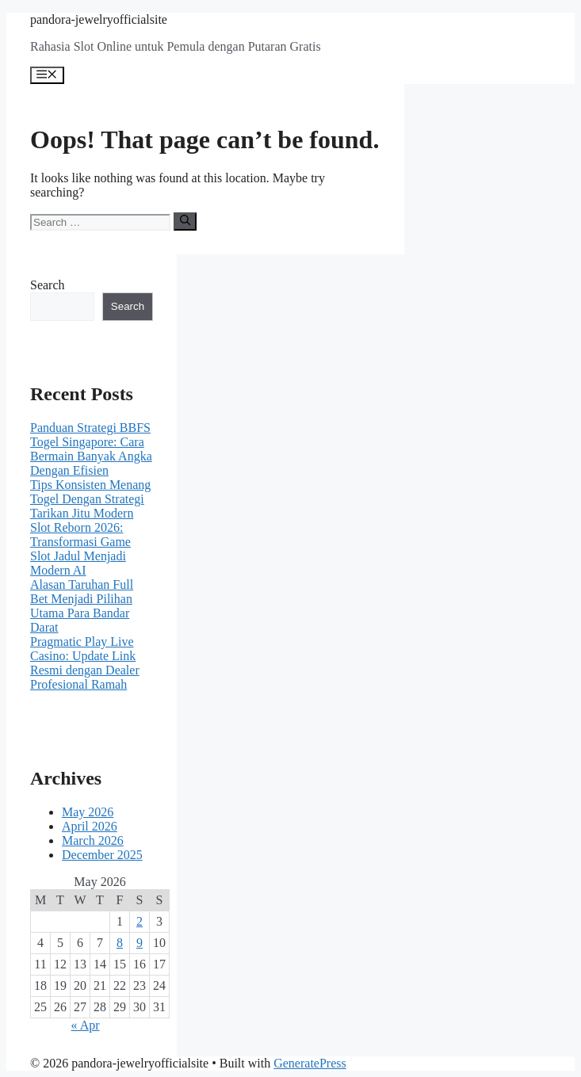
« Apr (85, 1025)
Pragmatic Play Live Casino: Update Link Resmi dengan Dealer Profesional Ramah (85, 663)
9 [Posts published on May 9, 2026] (139, 942)
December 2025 (102, 854)
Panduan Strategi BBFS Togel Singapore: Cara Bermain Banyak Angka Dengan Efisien (91, 449)
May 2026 (87, 812)
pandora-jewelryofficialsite (98, 19)
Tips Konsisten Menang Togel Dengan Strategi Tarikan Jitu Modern (90, 499)
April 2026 (89, 826)
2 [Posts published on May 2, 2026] (139, 921)
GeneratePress (309, 1063)
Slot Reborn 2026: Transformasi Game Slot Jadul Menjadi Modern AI (80, 549)
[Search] (185, 221)
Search (47, 285)
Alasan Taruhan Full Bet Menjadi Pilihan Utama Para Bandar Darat (81, 606)
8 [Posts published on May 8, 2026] (120, 942)
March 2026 (93, 840)
